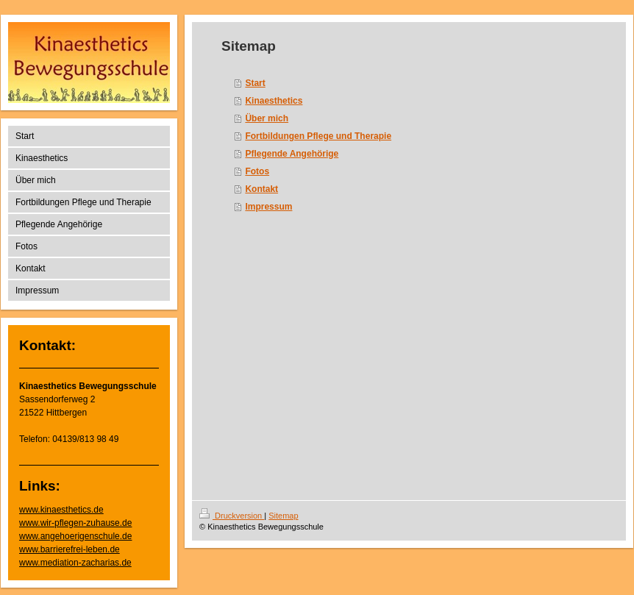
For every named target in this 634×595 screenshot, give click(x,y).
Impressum (268, 207)
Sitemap (283, 515)
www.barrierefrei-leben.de (69, 549)
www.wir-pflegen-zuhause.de (75, 523)
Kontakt (261, 189)
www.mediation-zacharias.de (75, 562)
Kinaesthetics (273, 101)
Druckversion (231, 515)
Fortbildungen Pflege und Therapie (318, 136)
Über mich (266, 118)
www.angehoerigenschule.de (75, 536)
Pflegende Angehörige (291, 154)
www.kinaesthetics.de (61, 510)
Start (255, 83)
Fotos (257, 171)
